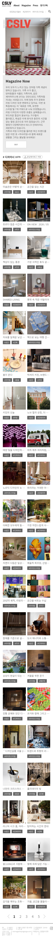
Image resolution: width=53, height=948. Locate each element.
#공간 (31, 192)
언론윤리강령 (44, 931)
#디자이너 (17, 455)
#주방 (39, 380)
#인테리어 (41, 192)
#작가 (17, 229)
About (17, 5)
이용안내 (35, 931)
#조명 (41, 794)
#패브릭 (42, 681)
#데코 (17, 794)
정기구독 (44, 5)
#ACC (17, 192)
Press (35, 5)
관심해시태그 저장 (34, 156)
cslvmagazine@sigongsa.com (21, 931)
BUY (16, 144)
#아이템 (7, 192)
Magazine (26, 5)
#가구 (17, 267)
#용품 (17, 380)
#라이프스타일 (34, 229)
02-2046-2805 (9, 933)
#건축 (15, 342)
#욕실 (39, 267)
